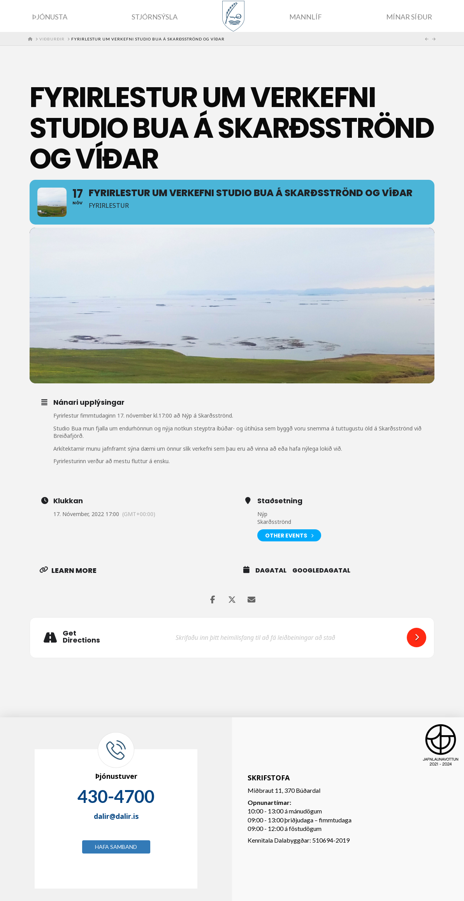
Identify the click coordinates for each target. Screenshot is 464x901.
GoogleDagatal (321, 570)
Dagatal (270, 570)
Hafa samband (116, 846)
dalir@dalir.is (116, 816)
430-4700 (116, 796)
